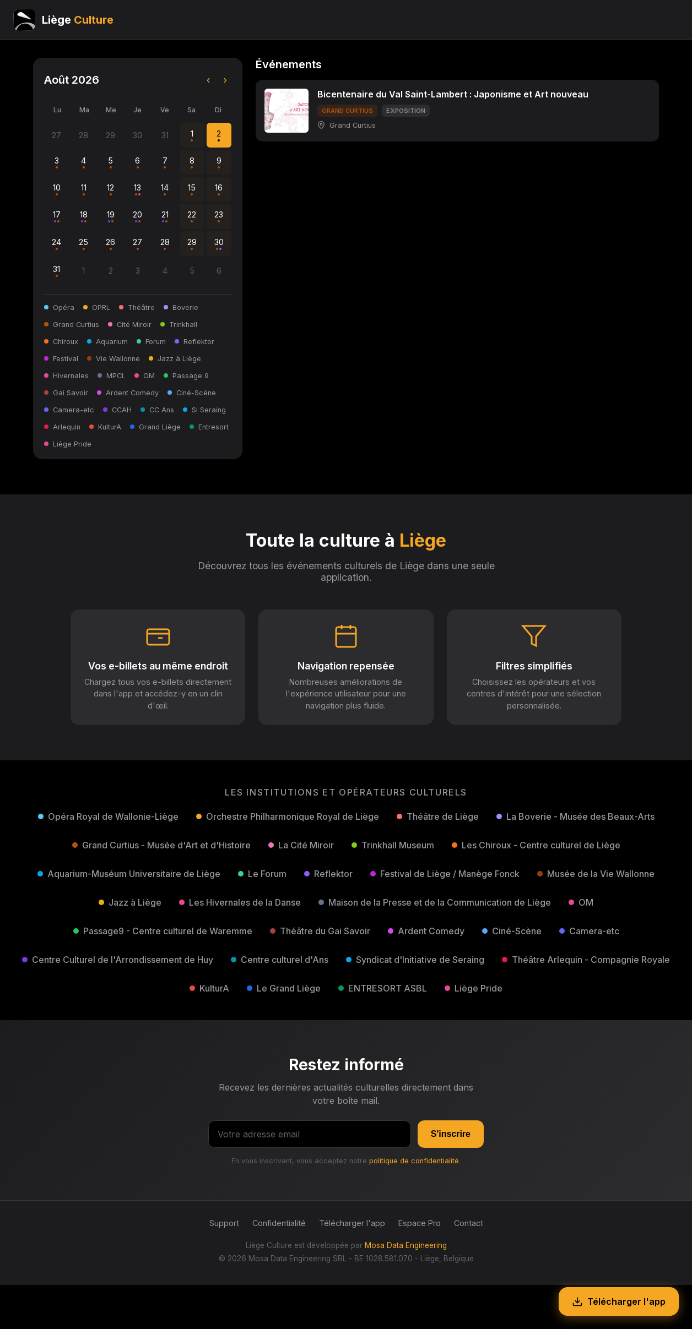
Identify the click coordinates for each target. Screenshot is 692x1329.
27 (137, 243)
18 (84, 216)
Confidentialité (279, 1223)
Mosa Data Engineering (406, 1245)
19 (111, 216)
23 (218, 216)
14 (165, 189)
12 (110, 189)
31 (56, 270)
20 (137, 216)
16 (219, 189)
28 (165, 243)
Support (224, 1223)
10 (57, 189)
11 (83, 189)
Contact (468, 1223)
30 (219, 243)
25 (83, 243)
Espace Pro (419, 1223)
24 (56, 243)
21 (165, 216)
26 (110, 243)
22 (191, 216)
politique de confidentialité (414, 1161)
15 (192, 189)
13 (137, 189)
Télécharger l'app (352, 1223)
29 (192, 243)
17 (57, 216)
